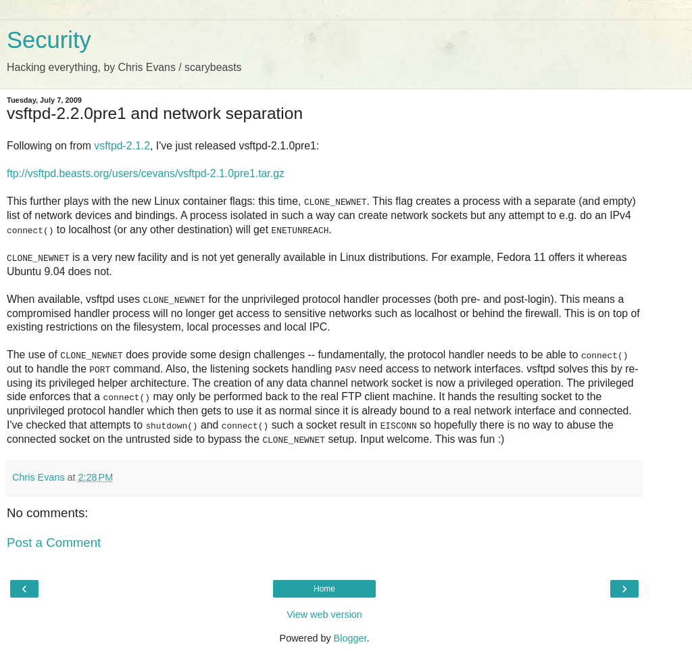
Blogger (350, 637)
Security (49, 40)
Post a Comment (54, 542)
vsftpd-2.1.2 (122, 145)
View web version (324, 613)
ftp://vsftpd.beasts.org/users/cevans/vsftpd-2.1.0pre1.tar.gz (146, 173)
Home (324, 588)
